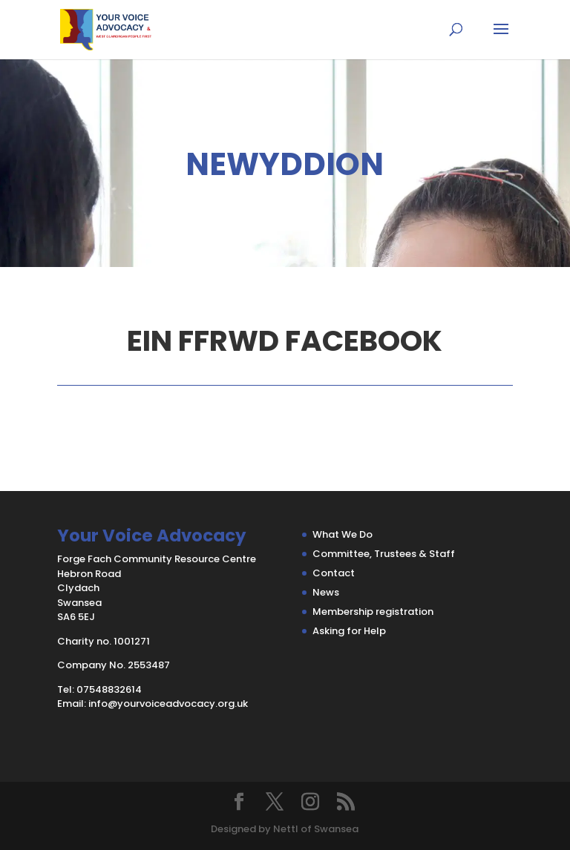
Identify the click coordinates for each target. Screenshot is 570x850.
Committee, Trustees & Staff (383, 554)
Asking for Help (349, 631)
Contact (333, 573)
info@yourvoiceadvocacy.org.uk (168, 703)
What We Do (342, 534)
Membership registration (372, 611)
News (325, 592)
